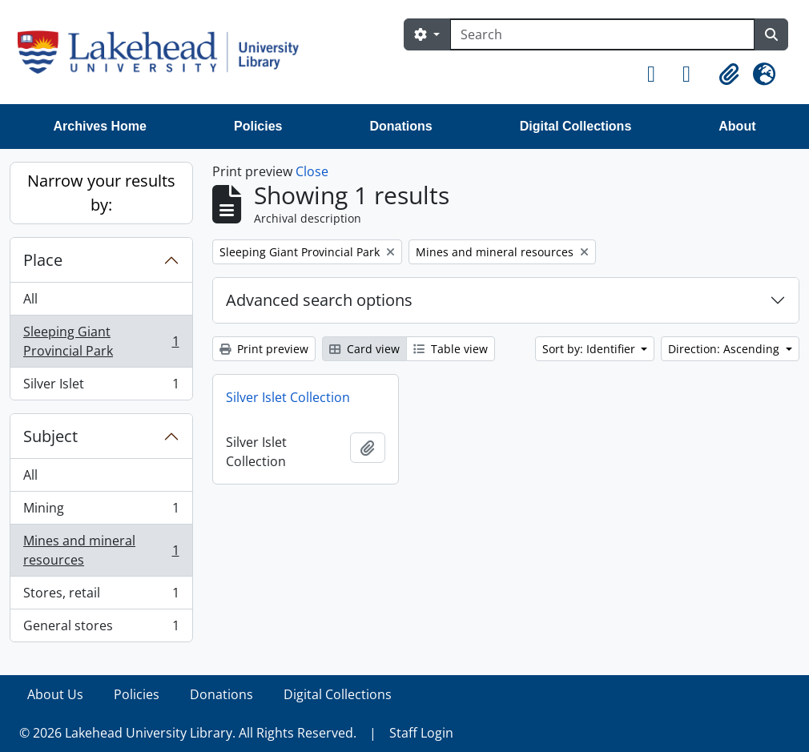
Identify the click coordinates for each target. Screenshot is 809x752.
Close (312, 171)
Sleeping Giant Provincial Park (100, 341)
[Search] (602, 34)
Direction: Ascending (725, 348)
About (736, 126)
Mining (100, 511)
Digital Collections (576, 126)
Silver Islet (100, 387)
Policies (258, 126)
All (30, 299)
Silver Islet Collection (288, 397)
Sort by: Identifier (590, 348)
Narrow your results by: (101, 192)
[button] (658, 74)
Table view (450, 348)
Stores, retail (100, 596)
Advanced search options (319, 300)
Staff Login (421, 733)
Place (42, 260)
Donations (400, 126)
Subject (50, 436)
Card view (364, 348)
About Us (55, 694)
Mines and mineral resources (100, 550)
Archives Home (100, 126)
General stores (100, 628)
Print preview (263, 348)
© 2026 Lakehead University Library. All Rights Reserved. (187, 733)
